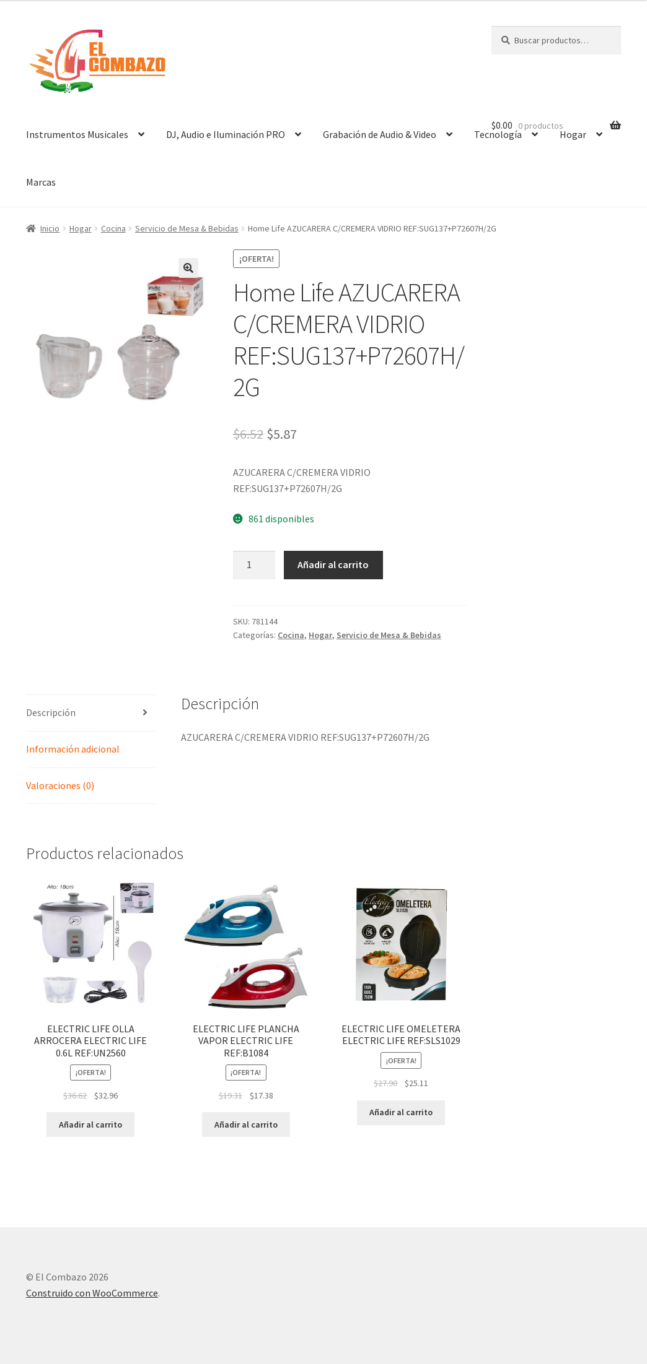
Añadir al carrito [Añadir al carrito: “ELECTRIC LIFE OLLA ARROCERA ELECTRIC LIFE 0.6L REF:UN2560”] (90, 1124)
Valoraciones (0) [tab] (60, 785)
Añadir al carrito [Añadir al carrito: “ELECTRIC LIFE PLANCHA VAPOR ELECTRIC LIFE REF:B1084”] (246, 1124)
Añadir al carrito (333, 564)
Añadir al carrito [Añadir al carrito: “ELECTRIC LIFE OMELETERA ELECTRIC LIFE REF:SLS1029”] (401, 1112)
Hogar (80, 228)
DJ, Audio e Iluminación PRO (225, 134)
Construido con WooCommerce (92, 1293)
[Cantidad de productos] (254, 565)
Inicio (49, 228)
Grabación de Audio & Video (379, 134)
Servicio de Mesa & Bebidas (187, 228)
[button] (188, 268)
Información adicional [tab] (73, 749)
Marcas (41, 182)
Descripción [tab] (51, 712)
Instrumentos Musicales (77, 134)
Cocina (113, 228)
